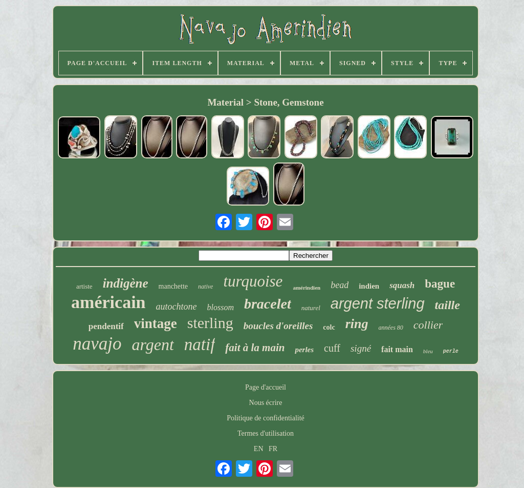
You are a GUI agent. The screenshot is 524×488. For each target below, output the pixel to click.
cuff (332, 348)
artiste (84, 286)
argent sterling (378, 303)
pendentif (106, 326)
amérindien (306, 287)
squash (401, 285)
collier (428, 324)
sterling (210, 322)
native (205, 286)
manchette (173, 286)
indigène (125, 283)
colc (329, 327)
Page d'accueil (265, 387)
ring (356, 323)
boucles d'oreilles (278, 325)
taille (447, 305)
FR (273, 449)
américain (108, 302)
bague (440, 283)
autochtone (176, 306)
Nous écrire (265, 402)
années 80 (390, 327)
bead (339, 285)
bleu (428, 351)
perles (304, 349)
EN (259, 449)
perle (450, 351)
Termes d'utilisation (265, 433)
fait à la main (255, 347)
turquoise (252, 281)
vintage (155, 323)
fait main (397, 349)
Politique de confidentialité (265, 418)
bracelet (267, 304)
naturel (310, 308)
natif (199, 344)
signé (361, 348)
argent (152, 344)
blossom (220, 307)
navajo (97, 344)
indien (369, 286)
